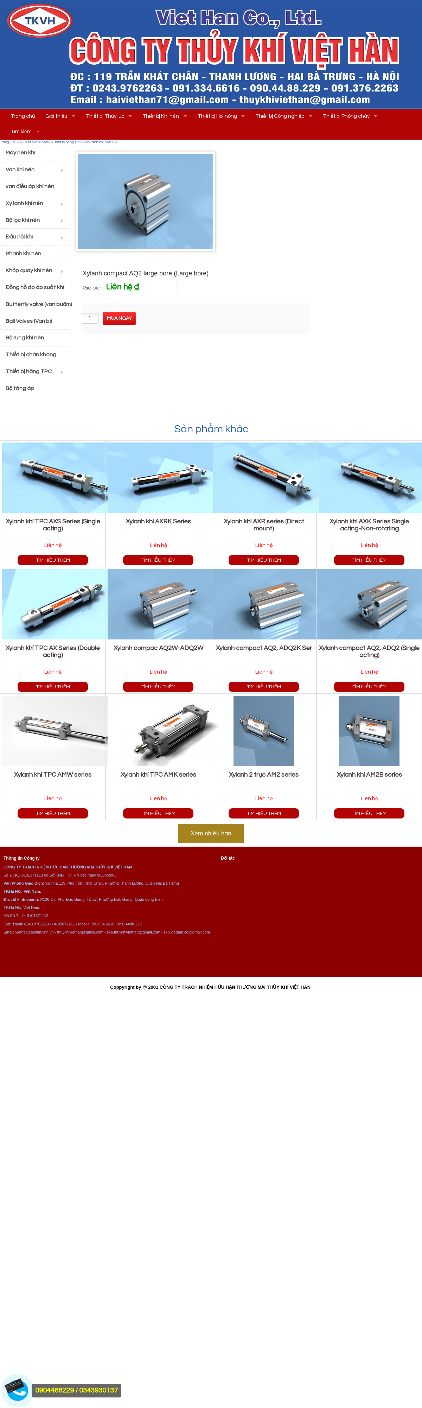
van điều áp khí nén (30, 186)
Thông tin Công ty (22, 858)
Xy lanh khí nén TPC (102, 142)
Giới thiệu (56, 116)
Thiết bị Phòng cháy (346, 116)
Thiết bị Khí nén (160, 116)
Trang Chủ (8, 142)
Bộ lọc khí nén (23, 220)
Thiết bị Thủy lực (105, 116)
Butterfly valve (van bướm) (38, 304)
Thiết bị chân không (31, 354)
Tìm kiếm (21, 131)
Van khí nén (20, 169)
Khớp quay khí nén (29, 270)
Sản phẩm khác (211, 428)
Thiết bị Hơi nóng (217, 116)
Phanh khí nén (23, 253)
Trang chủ (23, 116)
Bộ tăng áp (20, 388)
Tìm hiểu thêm (53, 560)
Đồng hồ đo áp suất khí (35, 287)
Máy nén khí (20, 152)
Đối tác (228, 858)
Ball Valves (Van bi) (29, 321)
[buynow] (119, 318)
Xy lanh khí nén (24, 203)
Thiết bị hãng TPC (67, 142)
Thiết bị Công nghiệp (279, 116)
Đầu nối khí (19, 237)
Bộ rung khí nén (25, 337)
